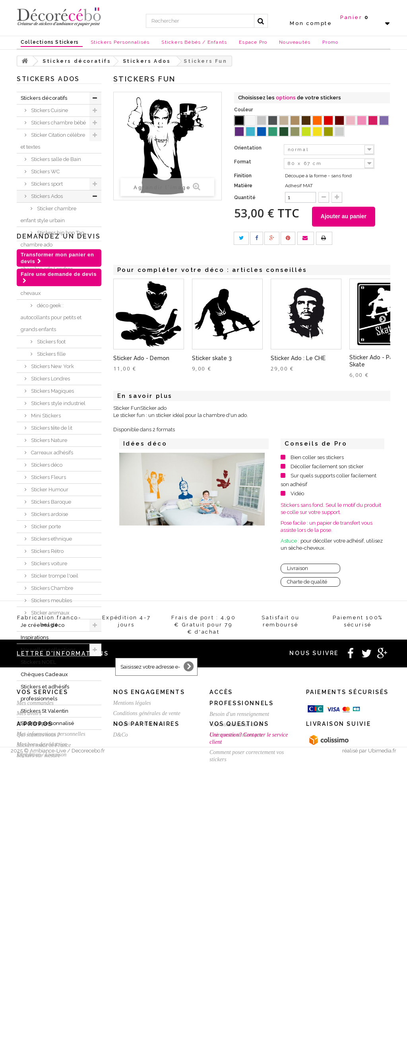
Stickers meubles (51, 600)
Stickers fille (51, 354)
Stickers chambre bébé (58, 123)
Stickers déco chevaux (44, 287)
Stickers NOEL (38, 662)
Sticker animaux (50, 613)
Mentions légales (132, 916)
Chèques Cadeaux (44, 674)
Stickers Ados (46, 196)
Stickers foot (51, 342)
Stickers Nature (48, 440)
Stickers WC (45, 172)
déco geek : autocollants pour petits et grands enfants (51, 317)
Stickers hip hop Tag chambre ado (52, 239)
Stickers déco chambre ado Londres (47, 263)
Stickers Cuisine (49, 110)
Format (243, 162)
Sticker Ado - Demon (141, 358)
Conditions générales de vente (146, 926)
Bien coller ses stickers (317, 457)
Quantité (245, 197)
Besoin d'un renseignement (239, 927)
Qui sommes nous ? (38, 995)
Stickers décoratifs (44, 98)
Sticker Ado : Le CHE (298, 358)
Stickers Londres (50, 379)
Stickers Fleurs (48, 477)
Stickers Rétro (47, 551)
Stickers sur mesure (38, 1015)
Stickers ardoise (49, 514)
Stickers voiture (48, 563)
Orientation (248, 148)
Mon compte (311, 23)
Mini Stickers (45, 416)
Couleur (244, 109)
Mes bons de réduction (42, 957)
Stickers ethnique (51, 539)
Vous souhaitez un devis (235, 937)
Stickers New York (52, 366)
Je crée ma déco (42, 625)
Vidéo (297, 493)
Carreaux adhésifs (51, 453)
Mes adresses (32, 937)
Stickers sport (46, 184)
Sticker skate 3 (212, 358)
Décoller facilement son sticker (327, 466)
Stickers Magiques (52, 391)
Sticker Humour (49, 490)
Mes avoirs (29, 926)
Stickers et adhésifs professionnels (45, 693)
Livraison (297, 568)
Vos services (42, 905)
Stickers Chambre (51, 588)
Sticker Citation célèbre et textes (53, 141)
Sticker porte (45, 526)
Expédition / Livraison (41, 968)
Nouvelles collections (48, 650)
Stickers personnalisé (47, 723)
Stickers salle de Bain (55, 159)
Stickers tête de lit (51, 428)
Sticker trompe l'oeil (54, 576)
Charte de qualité (307, 582)
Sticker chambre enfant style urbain (48, 214)
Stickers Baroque (50, 502)
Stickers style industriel (57, 403)
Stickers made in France (44, 1005)
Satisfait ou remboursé (138, 937)
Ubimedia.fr (382, 1042)
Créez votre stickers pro (235, 948)
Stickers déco (46, 465)
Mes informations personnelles (51, 947)
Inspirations (34, 637)
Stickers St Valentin (44, 711)
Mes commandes (35, 916)
